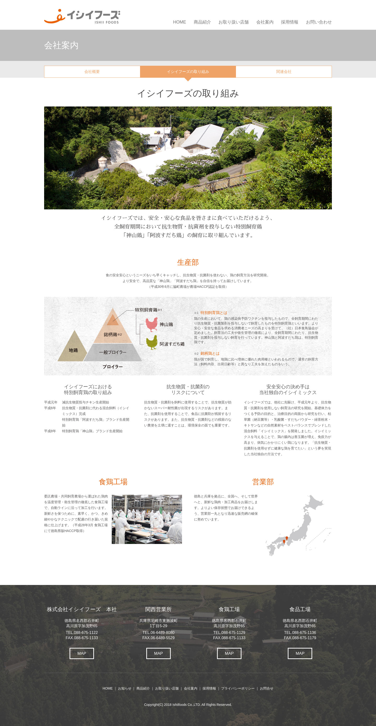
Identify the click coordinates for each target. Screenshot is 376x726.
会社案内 (265, 22)
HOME (179, 22)
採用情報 (289, 22)
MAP (81, 653)
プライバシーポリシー (238, 688)
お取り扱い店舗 (233, 22)
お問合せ (266, 688)
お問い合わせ (319, 22)
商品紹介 (202, 22)
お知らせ (124, 688)
